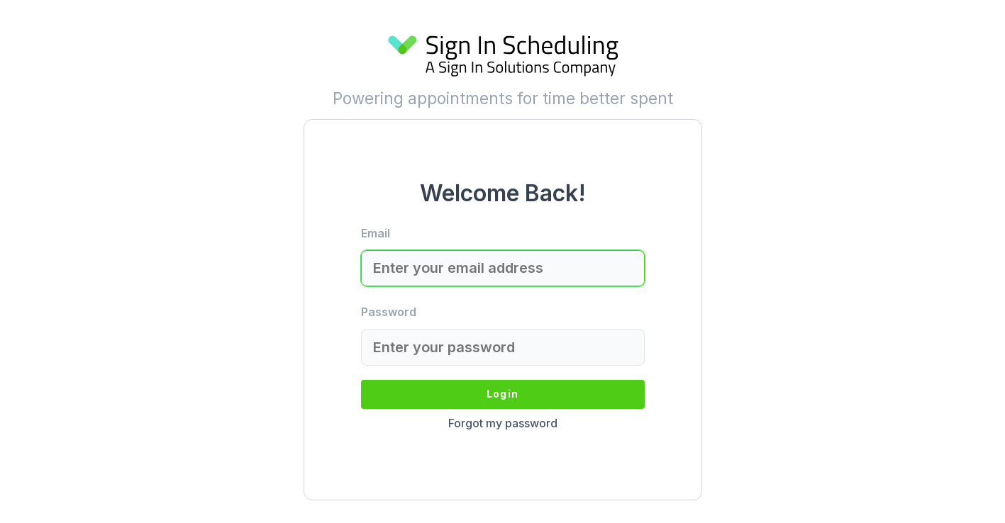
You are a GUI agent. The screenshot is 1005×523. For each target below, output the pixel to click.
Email (375, 233)
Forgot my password (502, 423)
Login (502, 394)
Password (388, 312)
